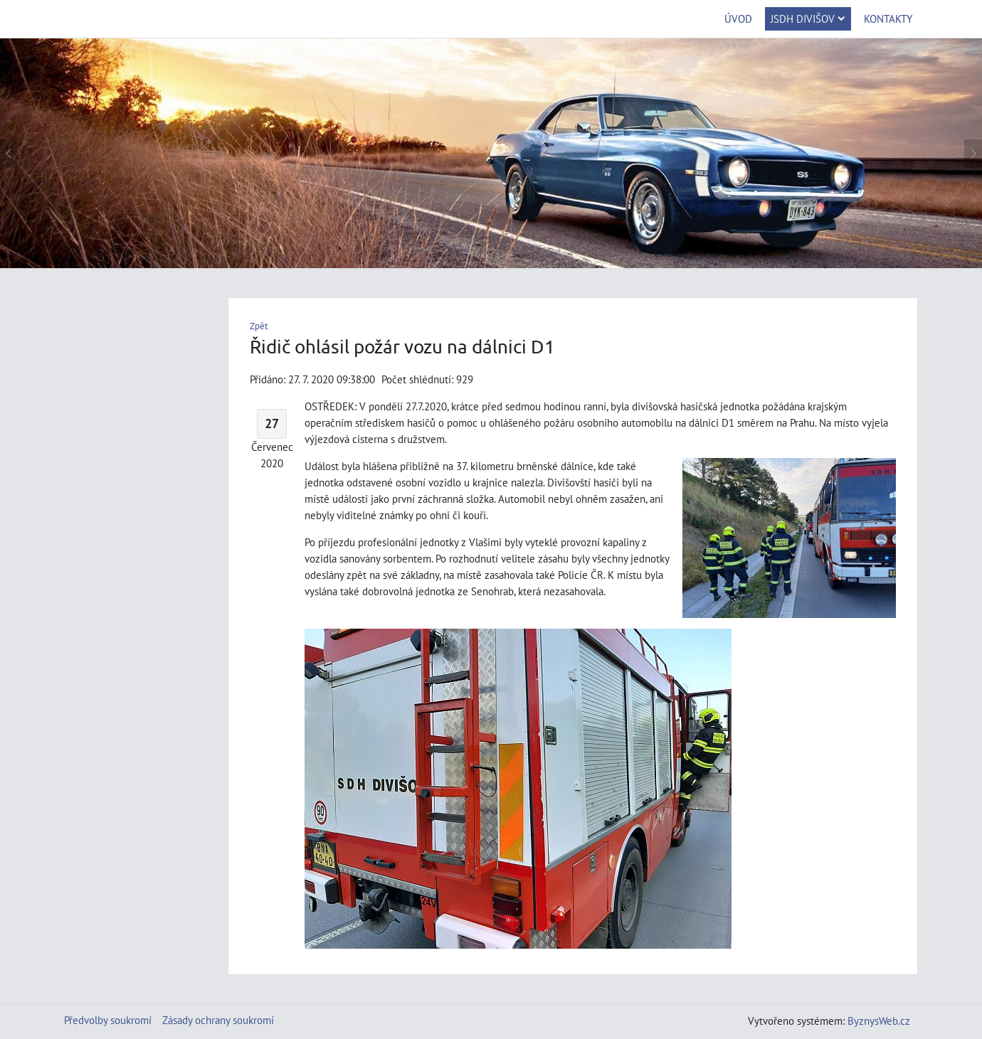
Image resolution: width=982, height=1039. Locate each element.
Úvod (738, 18)
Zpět (259, 326)
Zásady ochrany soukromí (218, 1020)
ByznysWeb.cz (879, 1020)
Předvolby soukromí (108, 1020)
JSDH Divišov (808, 18)
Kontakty (888, 18)
